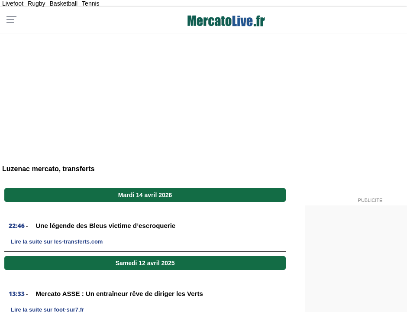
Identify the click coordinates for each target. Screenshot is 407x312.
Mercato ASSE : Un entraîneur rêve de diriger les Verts (119, 293)
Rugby (36, 3)
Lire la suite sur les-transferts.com (57, 241)
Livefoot (12, 3)
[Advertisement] (203, 93)
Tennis (90, 3)
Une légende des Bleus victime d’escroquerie (106, 225)
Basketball (64, 3)
